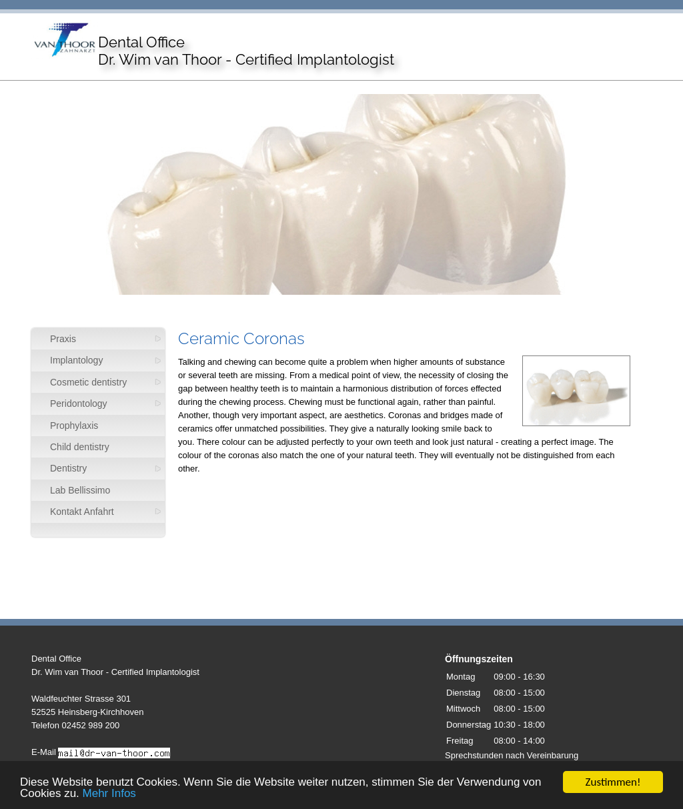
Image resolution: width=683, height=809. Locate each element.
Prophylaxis (74, 425)
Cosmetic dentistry (88, 382)
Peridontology (78, 403)
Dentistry (68, 468)
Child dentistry (79, 447)
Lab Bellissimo (80, 490)
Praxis (63, 338)
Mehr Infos (109, 794)
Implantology (76, 360)
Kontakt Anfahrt (82, 511)
